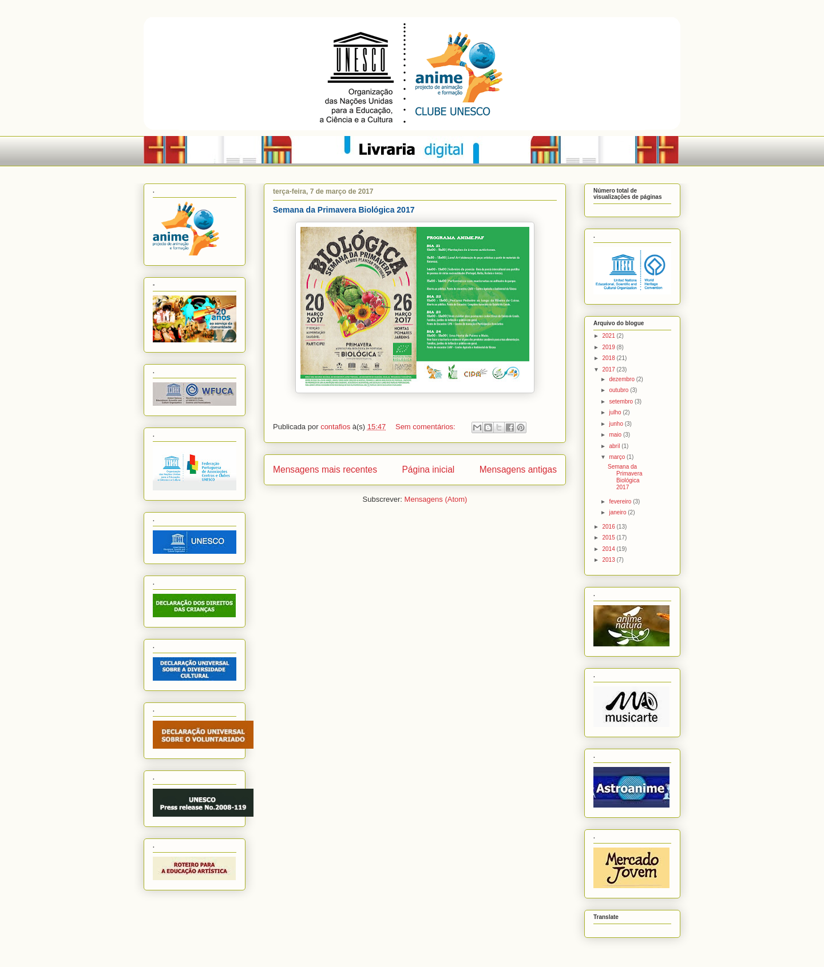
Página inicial (428, 469)
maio (616, 434)
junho (616, 424)
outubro (619, 390)
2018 (609, 358)
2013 (609, 560)
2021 (609, 336)
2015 (609, 537)
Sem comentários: (426, 426)
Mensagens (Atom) (436, 499)
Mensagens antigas (518, 469)
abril (615, 446)
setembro (621, 401)
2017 (609, 369)
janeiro (618, 512)
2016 (609, 527)
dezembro (622, 379)
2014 (609, 549)
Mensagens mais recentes (325, 469)
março (618, 457)
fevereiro (621, 501)
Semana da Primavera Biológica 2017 (343, 209)
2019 (609, 347)
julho (616, 412)
